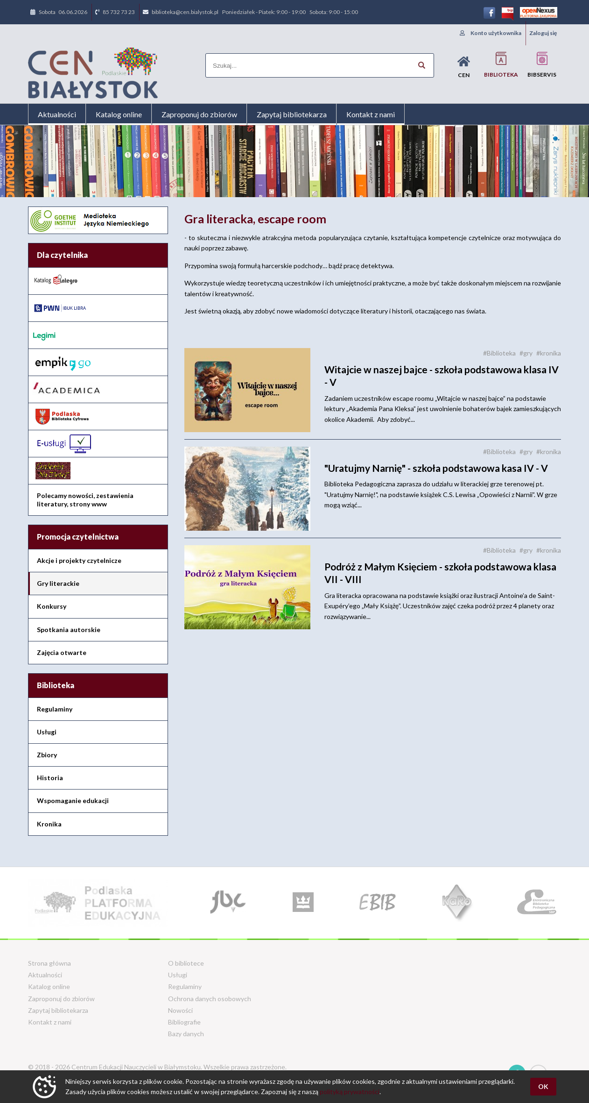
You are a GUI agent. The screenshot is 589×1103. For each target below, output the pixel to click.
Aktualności (57, 114)
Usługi (46, 732)
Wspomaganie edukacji (73, 800)
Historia (50, 778)
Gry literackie (58, 583)
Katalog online (119, 114)
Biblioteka (501, 64)
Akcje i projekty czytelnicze (79, 560)
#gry (526, 353)
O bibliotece (186, 963)
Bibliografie (184, 1022)
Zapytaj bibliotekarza (292, 114)
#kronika (548, 353)
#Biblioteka (499, 353)
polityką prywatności (349, 1092)
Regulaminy (54, 709)
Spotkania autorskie (68, 629)
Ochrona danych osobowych (209, 999)
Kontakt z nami (370, 114)
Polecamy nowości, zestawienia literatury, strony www (85, 499)
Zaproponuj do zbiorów (199, 114)
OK (543, 1086)
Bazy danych (186, 1034)
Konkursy (51, 606)
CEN (463, 67)
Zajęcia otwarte (61, 652)
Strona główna (49, 963)
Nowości (180, 1010)
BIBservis (541, 64)
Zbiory (47, 755)
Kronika (49, 824)
